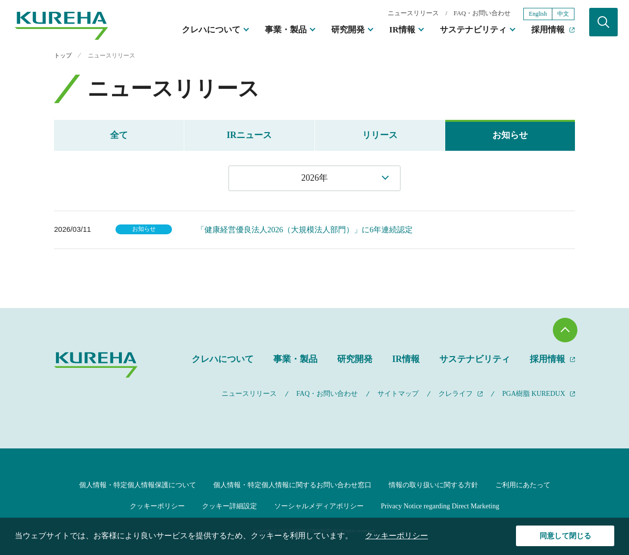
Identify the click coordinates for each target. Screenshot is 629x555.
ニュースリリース (413, 13)
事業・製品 (286, 29)
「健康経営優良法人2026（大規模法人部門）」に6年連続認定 (305, 229)
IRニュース (249, 135)
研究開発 (348, 29)
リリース (380, 135)
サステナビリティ (473, 29)
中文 (563, 13)
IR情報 (402, 29)
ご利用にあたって (522, 485)
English (538, 13)
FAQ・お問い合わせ (482, 13)
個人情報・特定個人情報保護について (137, 485)
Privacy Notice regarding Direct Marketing (440, 506)
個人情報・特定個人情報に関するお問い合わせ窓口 (292, 485)
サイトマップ (398, 393)
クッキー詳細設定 (229, 506)
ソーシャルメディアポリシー (319, 506)
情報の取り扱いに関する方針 (433, 485)
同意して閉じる (565, 536)
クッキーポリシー (157, 506)
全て (119, 135)
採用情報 (548, 29)
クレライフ (455, 393)
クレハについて (211, 29)
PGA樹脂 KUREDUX (533, 393)
